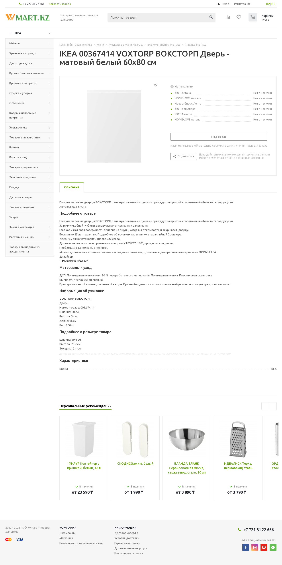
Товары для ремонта (23, 167)
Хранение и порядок (23, 53)
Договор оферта (126, 532)
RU (272, 4)
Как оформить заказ (128, 553)
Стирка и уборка (20, 93)
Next (272, 406)
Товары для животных (25, 137)
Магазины (66, 538)
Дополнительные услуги (130, 548)
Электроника (18, 127)
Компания (67, 527)
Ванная (14, 147)
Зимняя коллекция (21, 227)
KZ (268, 4)
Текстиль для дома (22, 177)
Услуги (13, 217)
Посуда (14, 187)
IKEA (17, 33)
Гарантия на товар (127, 543)
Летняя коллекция (21, 207)
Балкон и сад (18, 157)
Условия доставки (126, 538)
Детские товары (20, 197)
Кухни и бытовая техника (26, 73)
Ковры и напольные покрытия (22, 115)
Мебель (14, 43)
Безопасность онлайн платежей (81, 543)
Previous (265, 406)
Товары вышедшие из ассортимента (24, 249)
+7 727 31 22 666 (33, 3)
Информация (125, 527)
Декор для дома (20, 63)
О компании (67, 532)
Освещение (17, 103)
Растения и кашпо (21, 237)
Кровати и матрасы (22, 83)
